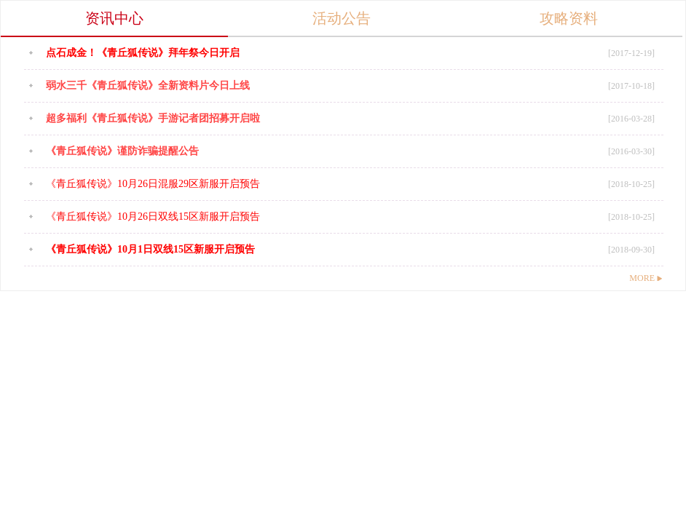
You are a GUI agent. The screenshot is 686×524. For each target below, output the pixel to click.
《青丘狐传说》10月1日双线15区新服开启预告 (150, 249)
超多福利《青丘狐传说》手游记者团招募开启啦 (153, 118)
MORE (645, 278)
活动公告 (341, 18)
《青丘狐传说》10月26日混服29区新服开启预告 (153, 183)
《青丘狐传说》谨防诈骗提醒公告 (122, 151)
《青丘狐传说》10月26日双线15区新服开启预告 (153, 216)
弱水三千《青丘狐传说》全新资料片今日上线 (148, 85)
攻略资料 (569, 18)
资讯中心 (114, 18)
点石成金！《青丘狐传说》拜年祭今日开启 (143, 52)
